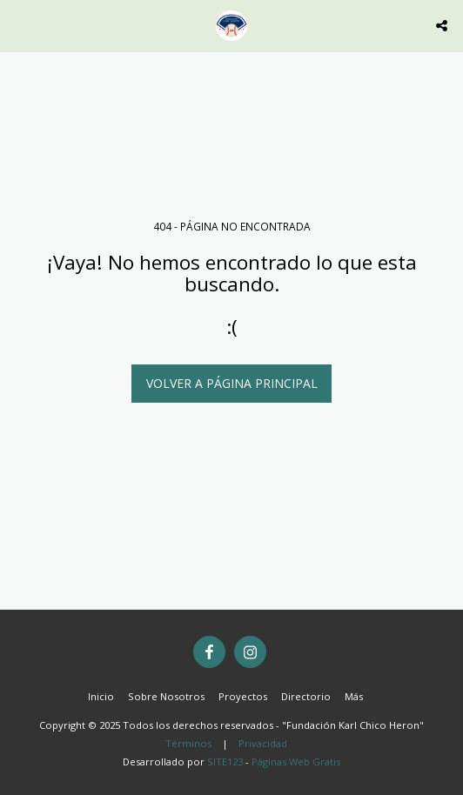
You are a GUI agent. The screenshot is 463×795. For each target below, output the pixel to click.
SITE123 (225, 761)
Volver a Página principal (232, 383)
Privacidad (262, 743)
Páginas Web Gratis (296, 761)
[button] (19, 25)
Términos (188, 743)
